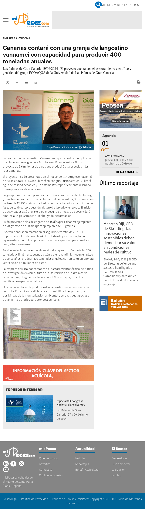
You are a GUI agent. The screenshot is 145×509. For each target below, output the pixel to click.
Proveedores (119, 458)
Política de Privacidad (34, 499)
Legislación (119, 469)
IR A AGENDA (125, 172)
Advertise (44, 464)
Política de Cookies (64, 499)
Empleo (116, 475)
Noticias (80, 458)
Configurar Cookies (50, 475)
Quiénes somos (48, 458)
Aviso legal (10, 499)
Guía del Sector (121, 464)
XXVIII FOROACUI (115, 155)
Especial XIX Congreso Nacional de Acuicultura (71, 402)
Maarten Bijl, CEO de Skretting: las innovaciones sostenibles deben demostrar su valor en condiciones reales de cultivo (119, 238)
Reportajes (82, 464)
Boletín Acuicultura (87, 469)
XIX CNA (24, 38)
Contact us (45, 469)
